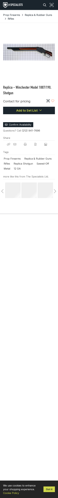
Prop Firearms (11, 15)
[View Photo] (45, 144)
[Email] (15, 144)
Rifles (11, 18)
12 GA (17, 168)
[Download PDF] (35, 144)
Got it (49, 489)
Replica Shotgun (23, 163)
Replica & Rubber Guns (38, 15)
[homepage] (13, 5)
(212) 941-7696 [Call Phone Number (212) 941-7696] (31, 130)
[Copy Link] (8, 144)
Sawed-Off (43, 163)
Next (54, 190)
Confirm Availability (18, 124)
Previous (2, 190)
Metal (7, 168)
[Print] (25, 144)
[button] (51, 5)
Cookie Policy (11, 493)
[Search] (45, 5)
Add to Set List (29, 110)
